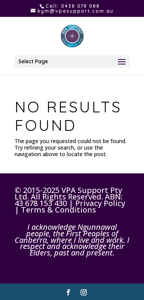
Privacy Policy (100, 203)
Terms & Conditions (58, 209)
